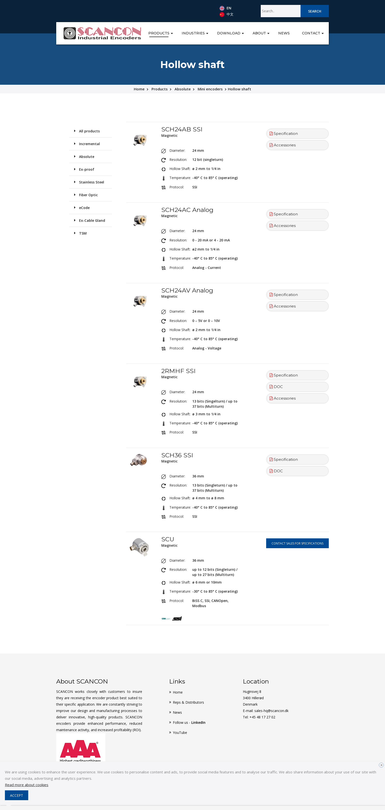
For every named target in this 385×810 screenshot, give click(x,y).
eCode (84, 207)
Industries (193, 33)
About (259, 33)
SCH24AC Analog (187, 209)
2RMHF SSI (178, 371)
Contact (311, 33)
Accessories (283, 145)
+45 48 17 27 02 (262, 717)
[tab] (297, 133)
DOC (276, 386)
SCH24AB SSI (182, 129)
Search (314, 11)
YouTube (180, 732)
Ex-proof (86, 169)
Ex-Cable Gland (92, 220)
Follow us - (189, 722)
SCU (167, 539)
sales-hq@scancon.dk (271, 710)
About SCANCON (82, 681)
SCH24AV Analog (187, 290)
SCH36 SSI (177, 455)
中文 (227, 14)
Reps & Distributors (188, 702)
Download (228, 33)
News (284, 33)
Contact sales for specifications (297, 543)
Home (139, 88)
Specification (284, 133)
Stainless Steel (91, 182)
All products (89, 131)
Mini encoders (210, 88)
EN (225, 8)
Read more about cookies (26, 784)
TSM (83, 233)
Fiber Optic (88, 195)
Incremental (89, 143)
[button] (172, 32)
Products (158, 33)
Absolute (183, 88)
